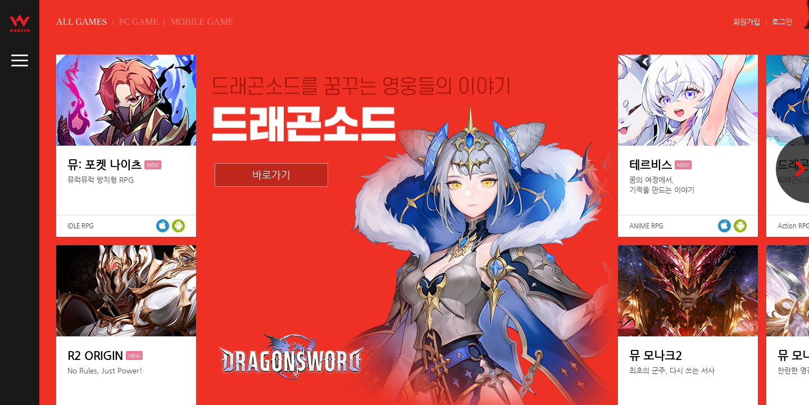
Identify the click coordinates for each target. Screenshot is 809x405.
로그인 (782, 21)
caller (19, 61)
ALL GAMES (81, 21)
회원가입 (746, 21)
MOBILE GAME (201, 21)
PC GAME (139, 21)
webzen (20, 23)
